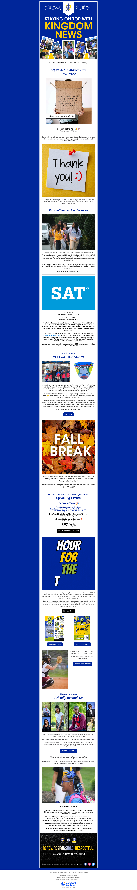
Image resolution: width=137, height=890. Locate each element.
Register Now (68, 611)
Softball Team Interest (82, 664)
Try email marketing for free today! (68, 887)
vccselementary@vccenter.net (67, 879)
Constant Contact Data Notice (72, 877)
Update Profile (60, 877)
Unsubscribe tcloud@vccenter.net (68, 875)
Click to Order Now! (68, 751)
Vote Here (68, 414)
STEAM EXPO (47, 402)
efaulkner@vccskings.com (52, 335)
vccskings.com (77, 864)
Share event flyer (54, 644)
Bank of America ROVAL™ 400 (72, 406)
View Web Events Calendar (68, 531)
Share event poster (82, 644)
